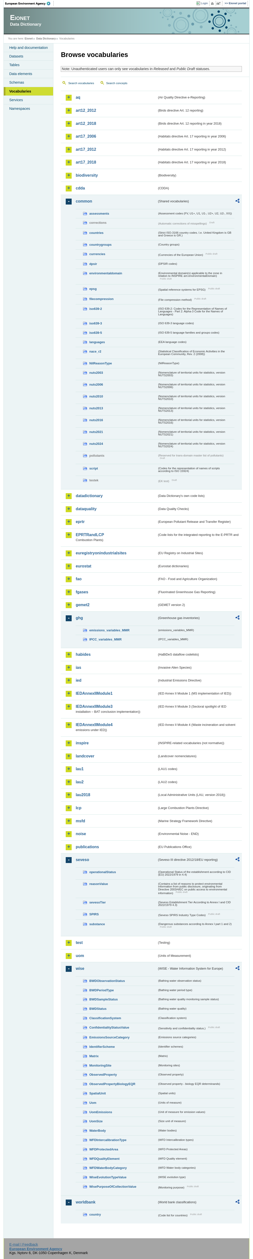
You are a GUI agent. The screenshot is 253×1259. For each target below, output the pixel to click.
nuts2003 (96, 373)
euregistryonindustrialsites (101, 553)
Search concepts (116, 83)
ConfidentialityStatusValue (109, 1027)
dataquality (86, 509)
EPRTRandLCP (90, 535)
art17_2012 (86, 149)
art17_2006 (86, 136)
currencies (97, 254)
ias (78, 667)
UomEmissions (100, 1112)
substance (97, 924)
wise (80, 968)
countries (96, 233)
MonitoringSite (100, 1065)
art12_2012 (86, 110)
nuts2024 (96, 444)
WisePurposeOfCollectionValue (112, 1186)
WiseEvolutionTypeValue (107, 1177)
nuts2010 (96, 396)
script (93, 468)
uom (80, 956)
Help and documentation (28, 48)
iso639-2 (95, 309)
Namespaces (19, 109)
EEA (29, 3)
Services (16, 100)
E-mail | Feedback (23, 1244)
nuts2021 (96, 432)
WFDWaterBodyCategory (108, 1168)
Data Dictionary (46, 38)
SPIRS (94, 914)
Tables (14, 65)
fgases (82, 592)
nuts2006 (96, 384)
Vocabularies (20, 91)
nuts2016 (96, 420)
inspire (82, 743)
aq (78, 97)
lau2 (80, 782)
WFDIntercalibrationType (107, 1140)
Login (204, 3)
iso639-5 (95, 333)
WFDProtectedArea (103, 1149)
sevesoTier (97, 902)
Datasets (16, 56)
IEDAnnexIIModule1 (94, 693)
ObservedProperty (103, 1074)
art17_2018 (86, 162)
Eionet (29, 38)
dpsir (93, 264)
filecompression (101, 299)
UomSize (96, 1121)
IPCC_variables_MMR (105, 639)
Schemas (16, 82)
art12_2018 (86, 123)
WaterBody (97, 1130)
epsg (93, 289)
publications (87, 847)
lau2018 (83, 795)
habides (83, 654)
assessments (99, 213)
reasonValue (98, 884)
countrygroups (100, 244)
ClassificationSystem (105, 1018)
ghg (79, 618)
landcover (85, 756)
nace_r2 (95, 351)
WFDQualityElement (104, 1159)
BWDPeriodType (101, 990)
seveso (82, 860)
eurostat (83, 566)
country (95, 1214)
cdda (80, 188)
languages (97, 342)
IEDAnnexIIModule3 (94, 706)
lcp (78, 808)
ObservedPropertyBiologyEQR (112, 1084)
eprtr (80, 522)
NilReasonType (100, 363)
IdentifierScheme (102, 1047)
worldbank (85, 1202)
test (79, 942)
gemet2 (82, 605)
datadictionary (89, 496)
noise (81, 834)
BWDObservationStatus (107, 981)
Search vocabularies (81, 83)
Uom (92, 1103)
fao (79, 579)
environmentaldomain (105, 273)
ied (78, 680)
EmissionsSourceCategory (109, 1037)
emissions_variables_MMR (109, 630)
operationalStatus (102, 872)
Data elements (20, 74)
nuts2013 (96, 408)
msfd (80, 821)
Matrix (94, 1056)
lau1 (80, 769)
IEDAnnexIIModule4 (94, 725)
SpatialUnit (97, 1093)
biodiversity (87, 175)
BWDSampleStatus (103, 999)
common (84, 201)
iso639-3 (95, 323)
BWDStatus (97, 1009)
